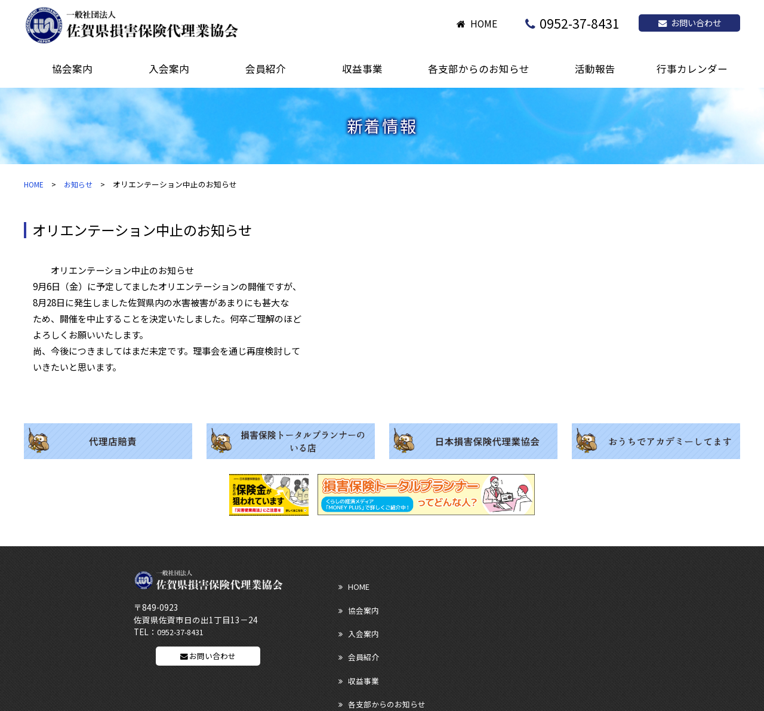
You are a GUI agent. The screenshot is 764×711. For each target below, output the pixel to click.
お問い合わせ (689, 22)
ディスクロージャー (468, 645)
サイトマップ (358, 666)
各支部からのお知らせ (570, 604)
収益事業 (449, 604)
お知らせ (81, 184)
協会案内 (449, 583)
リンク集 (350, 645)
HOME (483, 23)
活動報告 (350, 624)
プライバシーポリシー (570, 645)
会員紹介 (350, 604)
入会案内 (547, 583)
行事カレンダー (559, 624)
